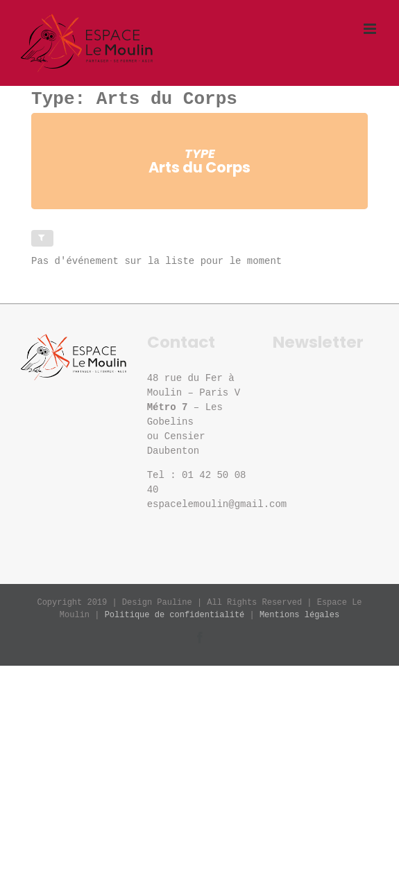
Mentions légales (299, 615)
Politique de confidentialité (175, 615)
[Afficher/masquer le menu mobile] (371, 28)
